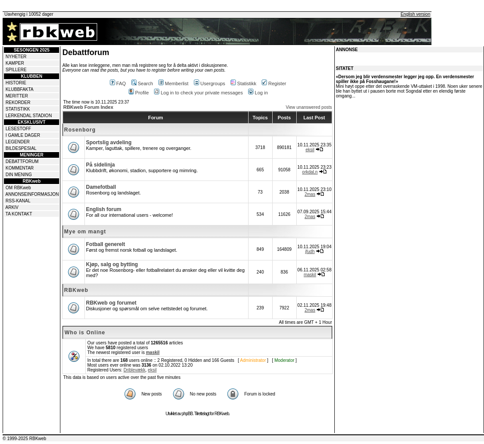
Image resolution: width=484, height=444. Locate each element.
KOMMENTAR (20, 168)
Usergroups (209, 83)
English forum (103, 209)
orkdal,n (310, 172)
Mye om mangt (85, 232)
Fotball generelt (105, 244)
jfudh (310, 251)
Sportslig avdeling (108, 142)
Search (142, 83)
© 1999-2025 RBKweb (24, 438)
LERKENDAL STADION (29, 115)
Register (274, 83)
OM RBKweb (18, 187)
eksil (309, 149)
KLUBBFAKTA (20, 89)
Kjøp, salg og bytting (112, 264)
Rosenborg (79, 130)
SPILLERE (16, 69)
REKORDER (18, 102)
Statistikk (243, 83)
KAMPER (15, 63)
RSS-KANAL (18, 200)
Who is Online (84, 333)
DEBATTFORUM (22, 161)
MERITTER (17, 96)
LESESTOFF (18, 128)
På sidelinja (100, 165)
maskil (310, 274)
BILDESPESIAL (21, 148)
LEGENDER (18, 141)
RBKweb (76, 290)
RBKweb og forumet (111, 303)
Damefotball (101, 187)
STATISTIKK (18, 109)
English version (415, 14)
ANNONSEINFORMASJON (32, 194)
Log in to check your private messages (198, 92)
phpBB (187, 413)
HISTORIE (16, 82)
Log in (258, 92)
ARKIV (11, 207)
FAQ (118, 83)
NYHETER (16, 56)
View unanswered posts (309, 107)
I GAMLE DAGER (23, 135)
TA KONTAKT (19, 214)
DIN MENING (19, 174)
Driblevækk (134, 370)
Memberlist (173, 83)
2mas (310, 194)
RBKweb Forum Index (88, 107)
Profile (139, 92)
